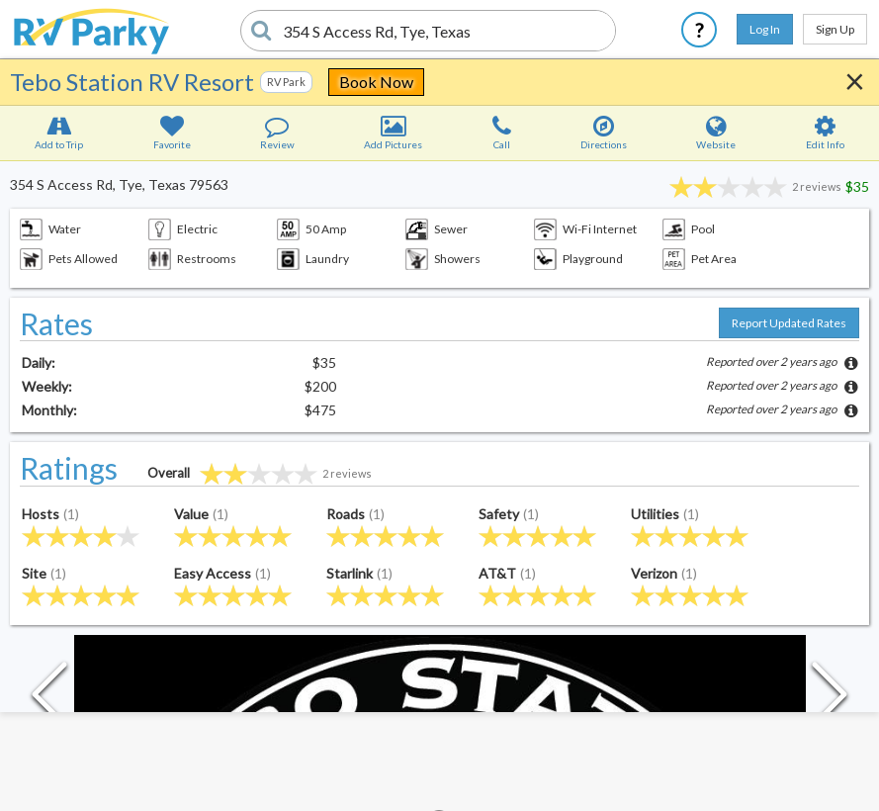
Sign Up (835, 29)
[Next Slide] (829, 699)
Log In (764, 29)
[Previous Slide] (49, 699)
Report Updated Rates (789, 322)
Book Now (376, 81)
